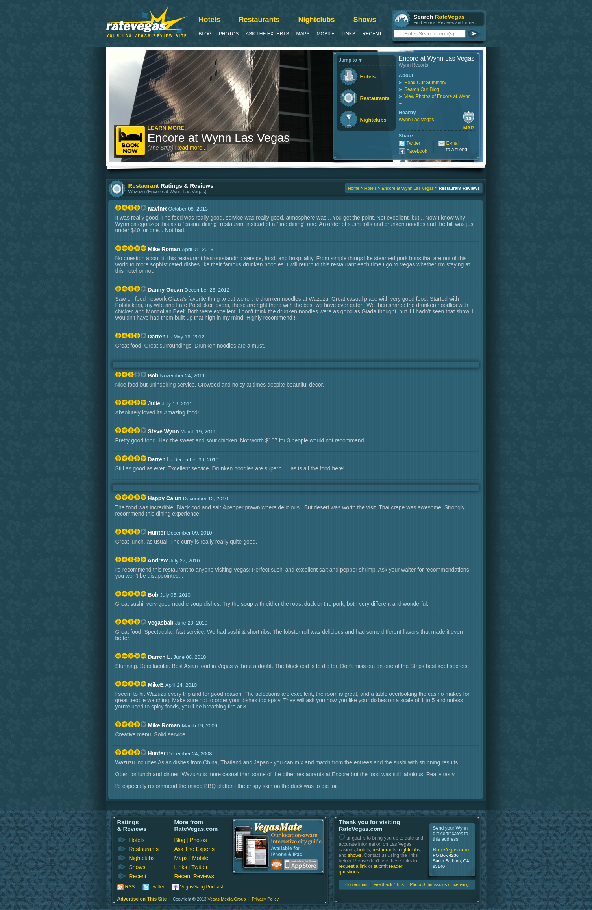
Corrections (356, 884)
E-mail (453, 143)
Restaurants (259, 20)
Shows (364, 20)
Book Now (131, 141)
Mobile (326, 34)
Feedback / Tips (388, 884)
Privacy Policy (265, 899)
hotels (363, 850)
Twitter (413, 143)
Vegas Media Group (226, 899)
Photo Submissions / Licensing (439, 884)
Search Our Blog (421, 89)
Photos (229, 34)
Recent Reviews (194, 876)
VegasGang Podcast (201, 887)
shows (354, 855)
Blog (205, 34)
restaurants (384, 850)
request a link (353, 866)
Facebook (417, 151)
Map (468, 128)
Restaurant (143, 185)
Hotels (209, 20)
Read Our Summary (425, 82)
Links (348, 34)
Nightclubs (316, 20)
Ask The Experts (267, 34)
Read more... (191, 147)
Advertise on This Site (142, 899)
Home (353, 188)
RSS (130, 887)
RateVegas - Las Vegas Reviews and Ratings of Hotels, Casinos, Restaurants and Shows (147, 21)
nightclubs (409, 850)
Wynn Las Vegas (416, 119)
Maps (303, 34)
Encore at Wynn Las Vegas (219, 137)
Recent (372, 34)
